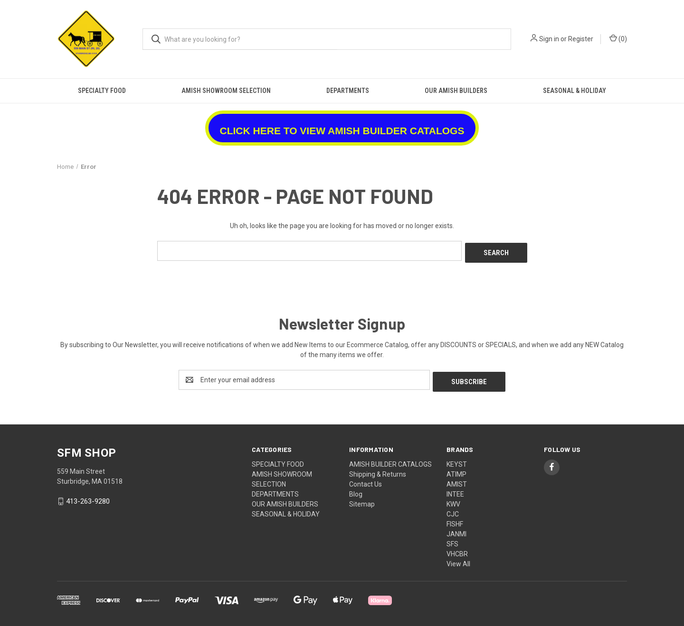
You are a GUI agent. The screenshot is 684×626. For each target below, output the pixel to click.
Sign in (549, 39)
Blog (355, 490)
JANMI (456, 530)
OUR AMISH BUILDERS (456, 90)
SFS (452, 540)
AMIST (456, 480)
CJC (452, 510)
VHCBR (457, 550)
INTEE (455, 490)
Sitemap (362, 500)
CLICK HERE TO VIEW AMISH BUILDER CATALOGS (342, 130)
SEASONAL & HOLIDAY (574, 90)
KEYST (456, 460)
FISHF (454, 520)
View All (458, 560)
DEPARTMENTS (347, 90)
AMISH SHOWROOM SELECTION (226, 90)
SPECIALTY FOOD (102, 90)
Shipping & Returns (377, 470)
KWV (453, 500)
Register (580, 39)
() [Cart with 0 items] (618, 38)
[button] (342, 124)
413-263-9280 (88, 497)
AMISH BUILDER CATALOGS (390, 460)
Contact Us (365, 480)
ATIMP (456, 470)
